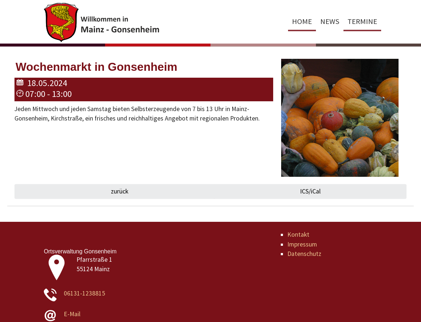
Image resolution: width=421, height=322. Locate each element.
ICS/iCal (310, 191)
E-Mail (72, 314)
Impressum (302, 244)
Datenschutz (304, 254)
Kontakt (298, 235)
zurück (118, 191)
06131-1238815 (84, 293)
